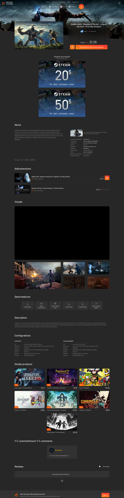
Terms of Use (40, 464)
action (26, 120)
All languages (104, 427)
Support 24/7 (75, 2)
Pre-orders (55, 2)
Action (85, 113)
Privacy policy (40, 466)
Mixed (85, 116)
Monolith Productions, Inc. (90, 107)
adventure (32, 120)
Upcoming (62, 2)
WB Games (86, 109)
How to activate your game (90, 104)
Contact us (40, 471)
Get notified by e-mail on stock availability (91, 47)
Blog (69, 2)
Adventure (89, 113)
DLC (22, 120)
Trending (47, 2)
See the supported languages (90, 102)
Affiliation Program (42, 469)
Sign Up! (105, 456)
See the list (86, 100)
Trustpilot (17, 464)
